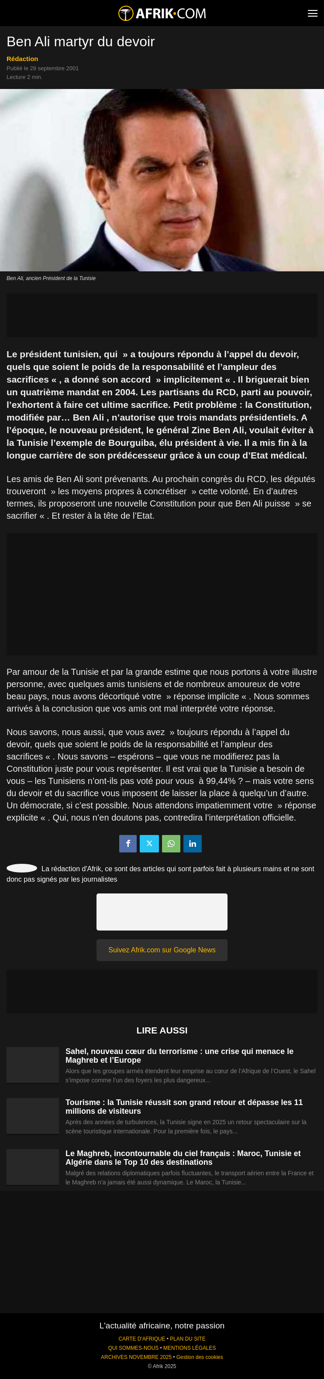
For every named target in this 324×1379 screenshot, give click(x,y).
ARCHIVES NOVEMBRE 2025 (136, 1357)
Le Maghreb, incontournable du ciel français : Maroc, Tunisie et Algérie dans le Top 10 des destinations (183, 1158)
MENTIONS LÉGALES (189, 1348)
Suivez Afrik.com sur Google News (161, 950)
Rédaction (22, 58)
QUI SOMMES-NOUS (133, 1348)
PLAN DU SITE (187, 1339)
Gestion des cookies (199, 1357)
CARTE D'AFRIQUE (141, 1339)
